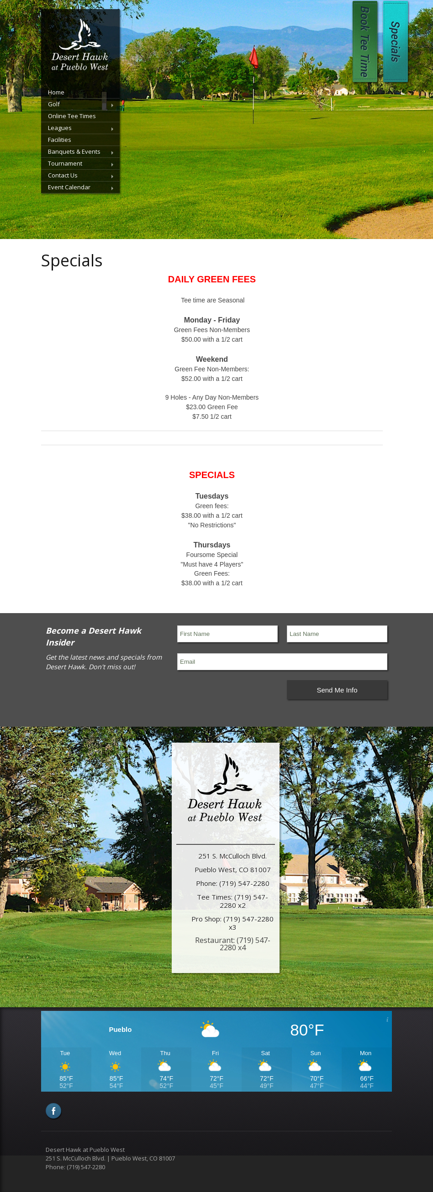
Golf (54, 104)
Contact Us (63, 175)
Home (56, 92)
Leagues (60, 128)
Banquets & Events (74, 151)
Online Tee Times (72, 116)
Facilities (59, 139)
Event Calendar (69, 187)
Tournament (65, 163)
